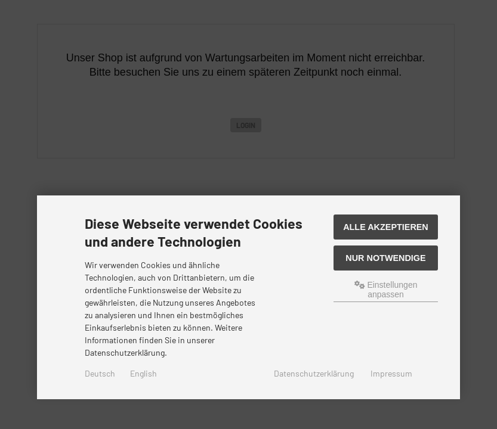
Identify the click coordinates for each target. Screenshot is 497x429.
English (143, 373)
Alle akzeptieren (385, 227)
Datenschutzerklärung (314, 373)
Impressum (391, 373)
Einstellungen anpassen (386, 289)
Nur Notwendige (385, 258)
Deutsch (100, 373)
